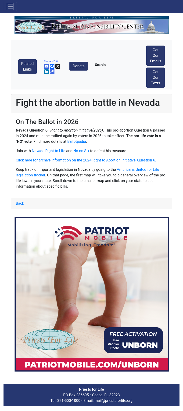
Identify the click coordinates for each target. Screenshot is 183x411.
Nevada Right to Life (48, 151)
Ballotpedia (76, 141)
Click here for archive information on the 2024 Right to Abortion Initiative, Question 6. (86, 160)
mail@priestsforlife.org (114, 400)
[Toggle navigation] (10, 6)
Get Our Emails (155, 55)
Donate (79, 66)
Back (20, 203)
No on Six (81, 151)
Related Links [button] (27, 66)
